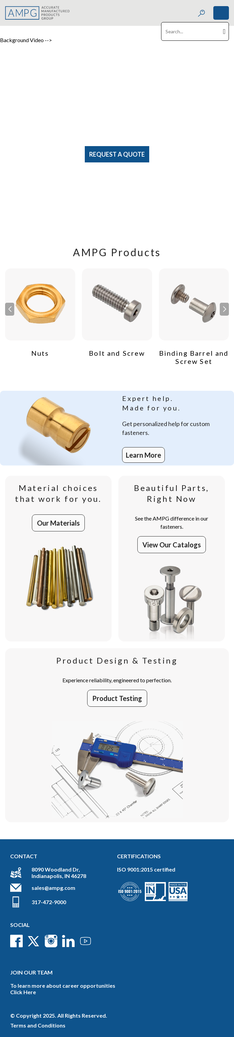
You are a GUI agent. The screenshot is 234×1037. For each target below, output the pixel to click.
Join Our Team (31, 972)
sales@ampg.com (53, 887)
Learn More (143, 455)
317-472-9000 (49, 902)
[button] (224, 309)
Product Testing (117, 698)
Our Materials (58, 523)
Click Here (23, 992)
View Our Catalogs (171, 545)
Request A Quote (117, 154)
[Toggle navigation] (221, 13)
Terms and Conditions (37, 1025)
